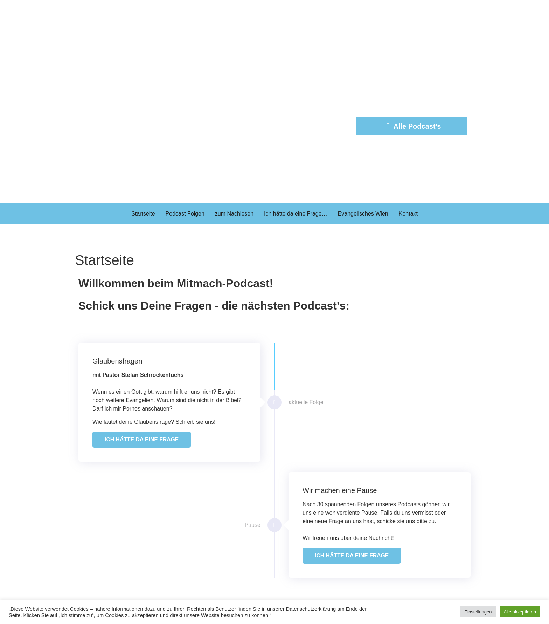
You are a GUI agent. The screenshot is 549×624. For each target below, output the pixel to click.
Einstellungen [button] (478, 612)
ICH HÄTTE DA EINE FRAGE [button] (142, 439)
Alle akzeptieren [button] (520, 612)
